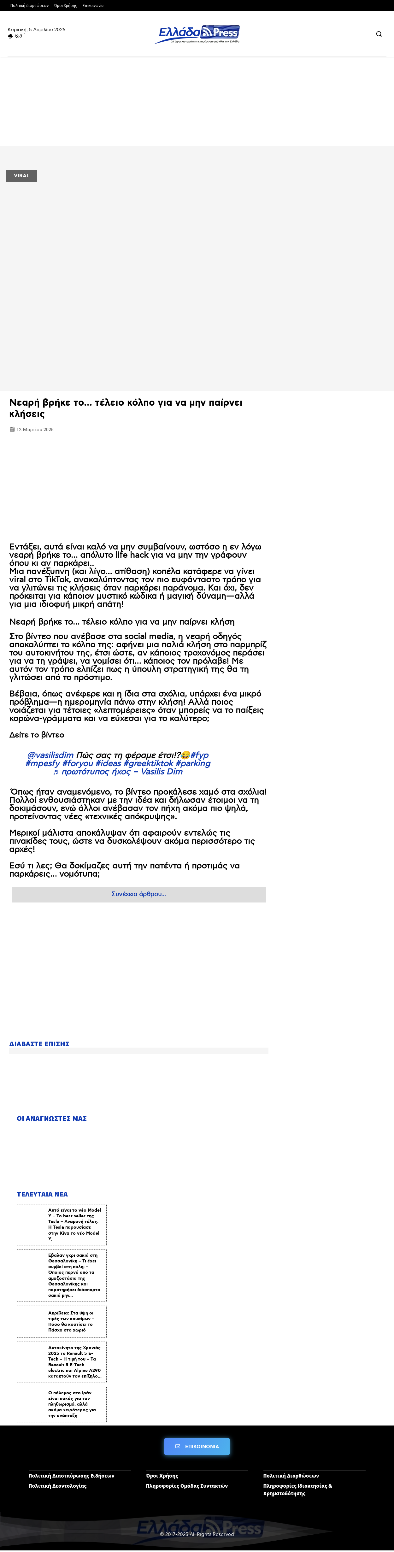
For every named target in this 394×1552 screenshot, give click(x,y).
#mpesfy (42, 764)
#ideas (108, 764)
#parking (192, 764)
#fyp (199, 756)
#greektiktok (148, 764)
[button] (378, 33)
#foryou (77, 764)
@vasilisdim (50, 756)
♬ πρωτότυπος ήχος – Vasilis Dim (117, 772)
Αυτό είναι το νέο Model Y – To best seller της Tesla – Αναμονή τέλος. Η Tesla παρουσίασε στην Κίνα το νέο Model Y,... (74, 1225)
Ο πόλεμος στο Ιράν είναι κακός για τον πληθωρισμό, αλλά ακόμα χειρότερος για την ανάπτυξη (72, 1405)
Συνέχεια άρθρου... (138, 894)
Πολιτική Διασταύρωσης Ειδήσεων (72, 1477)
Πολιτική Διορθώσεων (291, 1477)
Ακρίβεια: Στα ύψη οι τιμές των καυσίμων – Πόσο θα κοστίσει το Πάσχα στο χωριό (71, 1322)
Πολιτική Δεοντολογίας (58, 1487)
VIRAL (21, 176)
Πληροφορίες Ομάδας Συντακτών (187, 1487)
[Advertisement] (139, 481)
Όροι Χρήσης (162, 1477)
